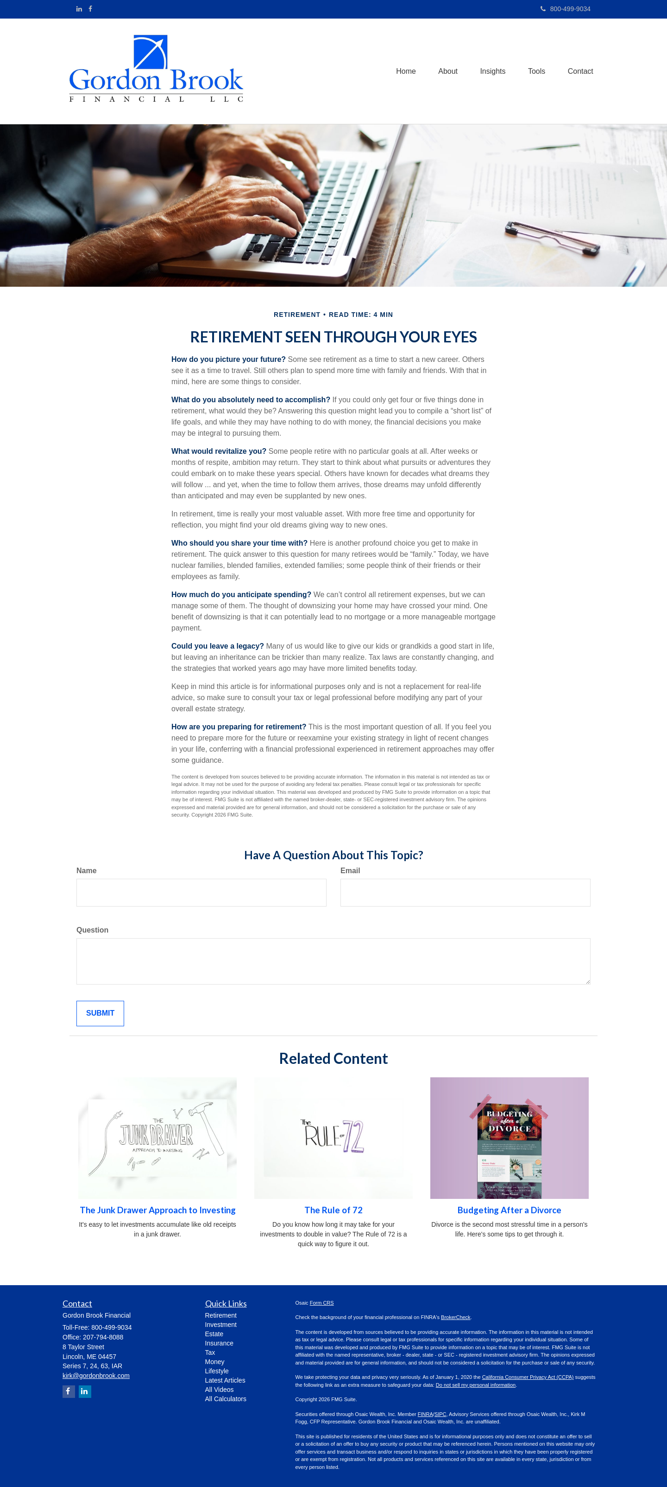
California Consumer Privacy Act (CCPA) (528, 1377)
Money (215, 1361)
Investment (221, 1324)
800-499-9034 (566, 9)
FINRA (425, 1414)
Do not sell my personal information (476, 1385)
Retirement (221, 1315)
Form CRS (322, 1303)
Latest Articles (225, 1380)
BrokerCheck (456, 1317)
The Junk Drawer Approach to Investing (158, 1210)
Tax (210, 1352)
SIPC (440, 1414)
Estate (214, 1334)
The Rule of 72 (333, 1210)
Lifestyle (217, 1371)
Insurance (219, 1343)
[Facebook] (90, 8)
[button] (445, 70)
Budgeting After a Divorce (509, 1210)
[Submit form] (100, 1013)
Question (92, 930)
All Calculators (225, 1399)
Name (86, 871)
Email (350, 871)
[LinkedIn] (79, 8)
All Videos (219, 1389)
